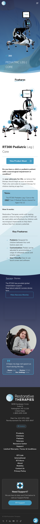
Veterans (20, 441)
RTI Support (20, 503)
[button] (37, 3)
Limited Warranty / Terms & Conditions (20, 449)
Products (20, 433)
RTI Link (20, 455)
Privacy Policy (20, 471)
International (20, 458)
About (20, 463)
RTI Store (20, 460)
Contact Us (20, 468)
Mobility (20, 466)
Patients (20, 438)
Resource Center (20, 444)
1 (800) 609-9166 (20, 413)
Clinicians (20, 436)
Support (20, 446)
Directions (21, 426)
